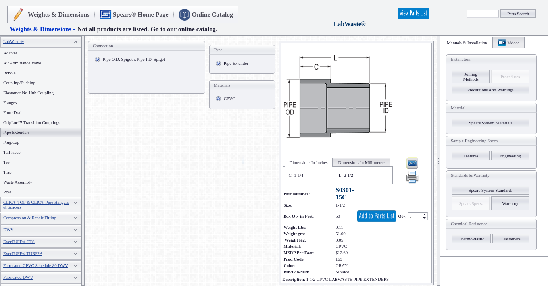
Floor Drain (13, 112)
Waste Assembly (17, 182)
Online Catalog (212, 14)
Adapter (10, 52)
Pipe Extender (236, 63)
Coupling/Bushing (19, 82)
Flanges (10, 102)
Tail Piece (12, 152)
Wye (7, 191)
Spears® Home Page (141, 14)
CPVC (229, 98)
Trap (7, 172)
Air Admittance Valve (22, 62)
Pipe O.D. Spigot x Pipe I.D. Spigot (134, 59)
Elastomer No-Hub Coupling (28, 92)
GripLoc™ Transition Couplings (31, 122)
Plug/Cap (11, 142)
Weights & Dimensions (59, 14)
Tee (6, 162)
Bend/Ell (11, 72)
